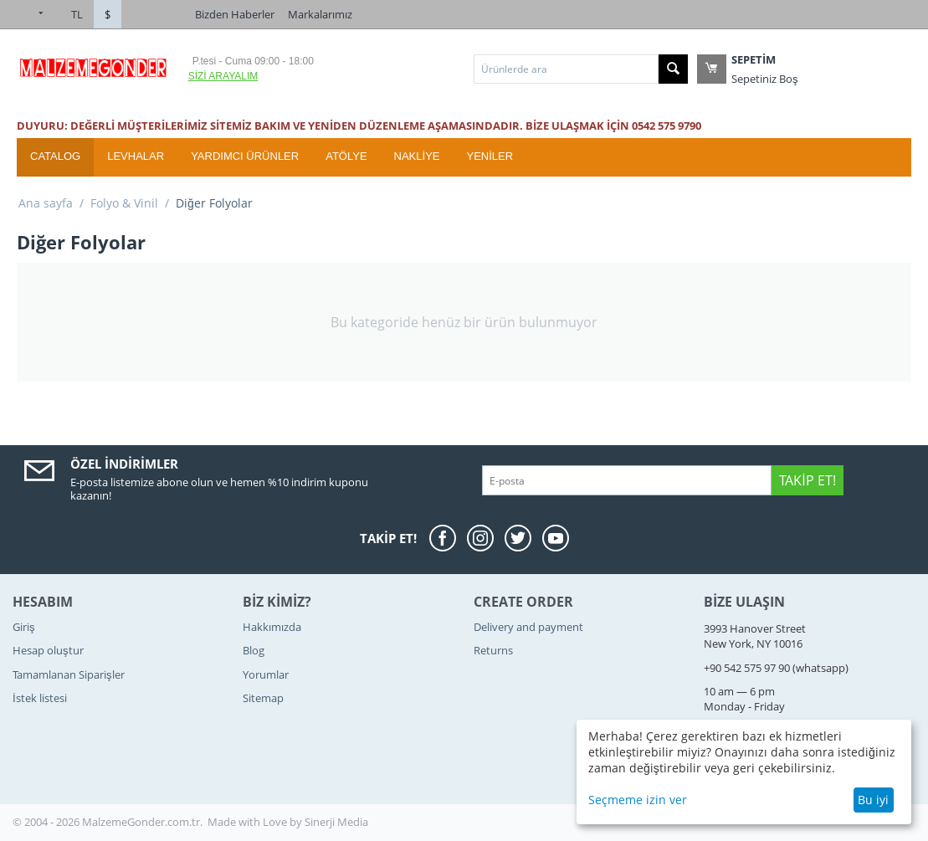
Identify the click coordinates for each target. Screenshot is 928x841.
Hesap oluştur (48, 650)
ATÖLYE (346, 156)
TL (77, 14)
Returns (493, 650)
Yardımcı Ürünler (245, 156)
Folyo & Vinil (124, 203)
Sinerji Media (336, 821)
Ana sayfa (45, 203)
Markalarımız (320, 14)
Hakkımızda (272, 626)
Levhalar (135, 156)
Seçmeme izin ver (637, 800)
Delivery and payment (528, 626)
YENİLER (489, 156)
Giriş (24, 626)
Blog (253, 650)
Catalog (55, 156)
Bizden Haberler (234, 14)
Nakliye (417, 156)
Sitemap (263, 697)
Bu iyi (873, 800)
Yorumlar (266, 674)
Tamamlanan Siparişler (69, 674)
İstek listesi (40, 697)
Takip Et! (807, 480)
